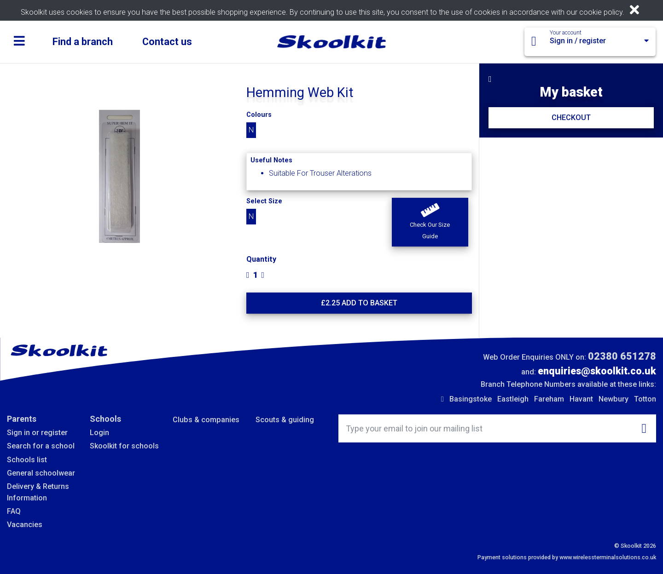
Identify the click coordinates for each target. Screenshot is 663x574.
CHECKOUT (571, 117)
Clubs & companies (206, 419)
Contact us (167, 41)
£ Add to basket (359, 302)
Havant (581, 399)
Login (99, 432)
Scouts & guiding (285, 419)
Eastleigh (513, 399)
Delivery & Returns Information (38, 492)
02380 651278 (622, 356)
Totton (645, 399)
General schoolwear (41, 473)
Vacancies (24, 524)
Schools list (27, 459)
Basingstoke (470, 399)
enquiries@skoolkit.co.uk (597, 371)
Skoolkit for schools (124, 446)
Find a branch (82, 41)
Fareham (549, 399)
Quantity (261, 259)
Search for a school (41, 446)
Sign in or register (37, 432)
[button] (430, 222)
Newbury (613, 399)
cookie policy (600, 12)
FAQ (14, 511)
